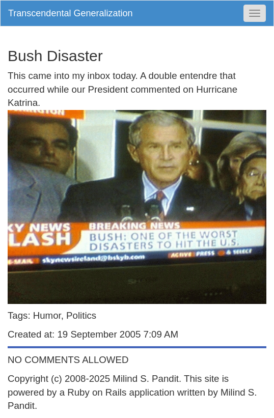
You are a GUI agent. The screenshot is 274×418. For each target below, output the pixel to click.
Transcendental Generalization (70, 13)
